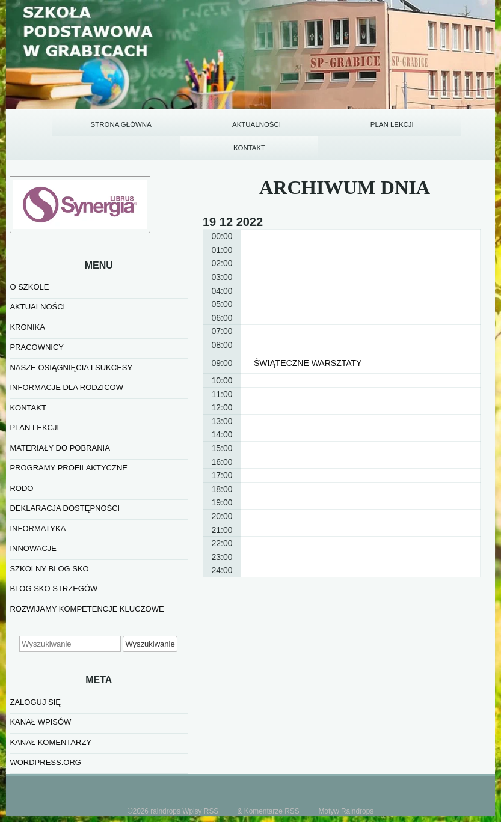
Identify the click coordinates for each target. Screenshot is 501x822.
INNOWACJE (33, 518)
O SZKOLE (29, 256)
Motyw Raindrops (345, 780)
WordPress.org (45, 731)
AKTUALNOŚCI (37, 276)
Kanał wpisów (40, 691)
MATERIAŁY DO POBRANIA (59, 417)
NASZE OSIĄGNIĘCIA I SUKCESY (71, 336)
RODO (21, 457)
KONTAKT (28, 377)
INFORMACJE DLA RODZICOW (66, 357)
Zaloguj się (35, 671)
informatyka (38, 497)
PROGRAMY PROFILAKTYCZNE (69, 437)
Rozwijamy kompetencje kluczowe (87, 578)
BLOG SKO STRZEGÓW (53, 558)
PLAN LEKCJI (34, 397)
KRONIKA (27, 296)
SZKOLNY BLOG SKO (49, 538)
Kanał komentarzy (50, 711)
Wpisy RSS (200, 780)
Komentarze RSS (272, 780)
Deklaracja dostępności (65, 478)
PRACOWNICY (37, 316)
